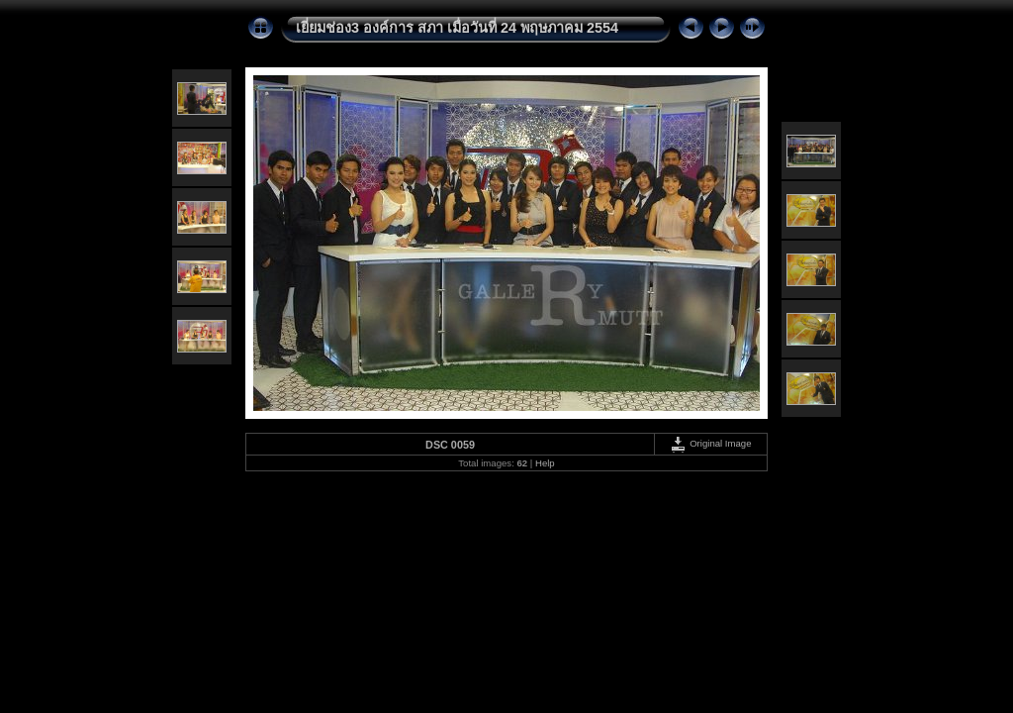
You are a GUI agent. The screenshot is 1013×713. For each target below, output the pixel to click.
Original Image (710, 443)
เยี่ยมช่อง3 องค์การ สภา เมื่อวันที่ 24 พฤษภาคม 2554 (457, 28)
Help (545, 463)
